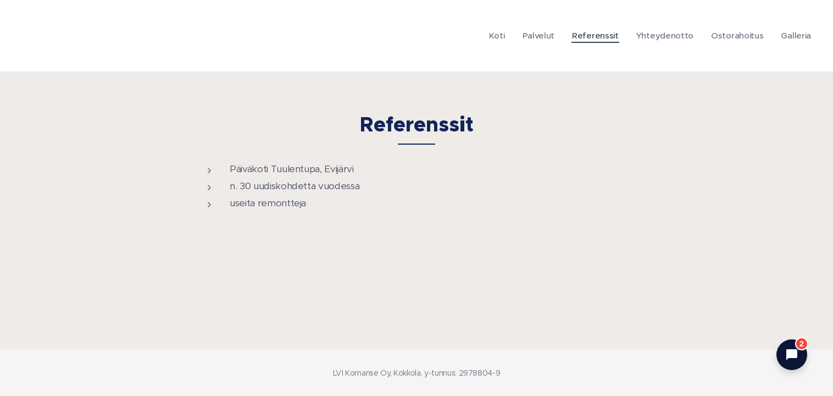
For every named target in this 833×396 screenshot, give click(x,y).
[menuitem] (491, 36)
